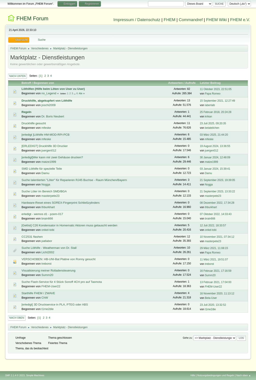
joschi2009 (48, 105)
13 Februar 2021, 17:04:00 (215, 282)
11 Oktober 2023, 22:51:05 (216, 89)
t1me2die (47, 309)
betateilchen (212, 127)
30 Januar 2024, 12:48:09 (215, 157)
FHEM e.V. (240, 19)
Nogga (45, 184)
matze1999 (48, 161)
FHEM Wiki (216, 19)
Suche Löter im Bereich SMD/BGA (44, 191)
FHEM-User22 (50, 286)
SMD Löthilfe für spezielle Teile (42, 168)
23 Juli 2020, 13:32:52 (213, 304)
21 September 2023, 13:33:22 (217, 191)
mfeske (46, 127)
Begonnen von (43, 82)
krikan (208, 116)
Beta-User (211, 298)
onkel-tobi (47, 229)
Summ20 (47, 275)
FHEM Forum (32, 18)
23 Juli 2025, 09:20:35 (213, 123)
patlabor (46, 241)
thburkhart (48, 207)
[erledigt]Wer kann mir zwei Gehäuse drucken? (52, 157)
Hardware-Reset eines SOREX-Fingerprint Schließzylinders (61, 202)
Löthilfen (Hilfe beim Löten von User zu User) (53, 88)
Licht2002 (47, 252)
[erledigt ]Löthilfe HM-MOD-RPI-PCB (45, 134)
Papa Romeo (213, 93)
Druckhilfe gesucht (34, 123)
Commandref (191, 19)
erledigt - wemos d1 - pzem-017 (42, 214)
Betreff (26, 82)
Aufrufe (190, 82)
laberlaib (210, 105)
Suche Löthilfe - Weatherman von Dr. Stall (49, 247)
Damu (45, 173)
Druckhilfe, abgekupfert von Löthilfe (47, 100)
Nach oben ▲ (243, 375)
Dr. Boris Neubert (52, 116)
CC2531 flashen (32, 236)
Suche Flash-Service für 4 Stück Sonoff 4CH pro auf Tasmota (62, 281)
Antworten (175, 82)
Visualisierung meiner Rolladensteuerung (48, 270)
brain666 (47, 218)
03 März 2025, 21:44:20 (214, 134)
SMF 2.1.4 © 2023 (15, 375)
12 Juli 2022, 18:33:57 (213, 225)
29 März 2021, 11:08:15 (214, 248)
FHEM (169, 19)
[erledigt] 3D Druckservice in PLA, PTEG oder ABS (55, 304)
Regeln (26, 112)
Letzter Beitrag (212, 82)
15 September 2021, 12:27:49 (217, 100)
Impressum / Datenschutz (136, 19)
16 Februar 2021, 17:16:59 (215, 270)
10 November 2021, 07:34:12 (217, 236)
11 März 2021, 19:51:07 (214, 259)
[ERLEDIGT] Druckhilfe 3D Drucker (45, 146)
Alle (81, 93)
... (75, 93)
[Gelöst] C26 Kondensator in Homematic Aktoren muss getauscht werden (69, 225)
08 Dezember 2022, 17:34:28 (217, 202)
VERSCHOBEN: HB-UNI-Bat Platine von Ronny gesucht (58, 259)
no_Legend (48, 93)
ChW (44, 297)
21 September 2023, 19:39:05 (217, 180)
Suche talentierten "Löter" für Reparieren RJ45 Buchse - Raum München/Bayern (74, 180)
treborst (46, 263)
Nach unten (17, 76)
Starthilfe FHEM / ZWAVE (38, 293)
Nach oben (16, 317)
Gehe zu (187, 337)
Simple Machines (35, 375)
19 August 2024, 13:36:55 (215, 146)
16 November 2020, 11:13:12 (217, 293)
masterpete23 (50, 195)
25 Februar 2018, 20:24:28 (215, 112)
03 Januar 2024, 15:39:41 (215, 168)
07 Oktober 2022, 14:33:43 (216, 214)
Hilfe (192, 375)
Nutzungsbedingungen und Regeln (215, 375)
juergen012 (48, 150)
